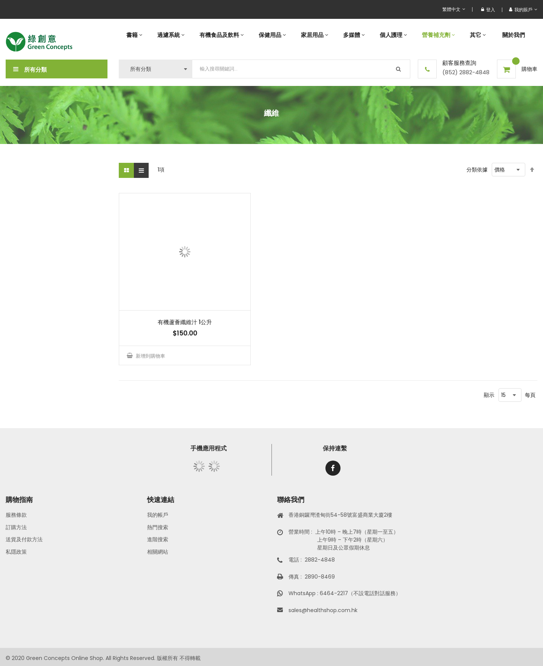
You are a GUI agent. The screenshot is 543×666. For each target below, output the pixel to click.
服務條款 (16, 515)
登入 (488, 9)
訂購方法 (16, 527)
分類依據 (477, 169)
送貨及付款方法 (24, 539)
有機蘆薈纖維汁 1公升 (185, 322)
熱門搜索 (157, 527)
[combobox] (301, 69)
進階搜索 (157, 539)
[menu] (328, 35)
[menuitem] (134, 35)
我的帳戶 (157, 515)
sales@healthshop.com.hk (322, 610)
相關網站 (157, 552)
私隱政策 (16, 552)
